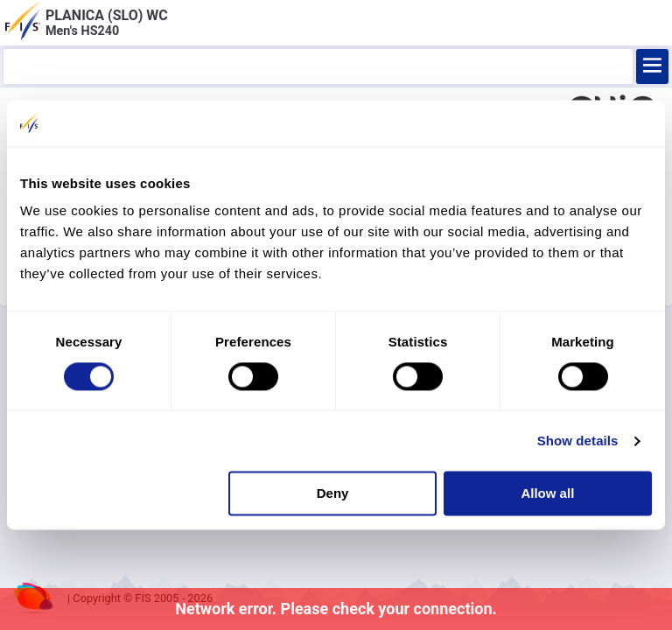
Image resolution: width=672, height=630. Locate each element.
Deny (333, 493)
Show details (578, 440)
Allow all (547, 493)
